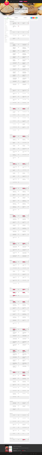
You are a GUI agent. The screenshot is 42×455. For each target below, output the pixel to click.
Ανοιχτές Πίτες (11, 162)
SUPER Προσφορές (6, 19)
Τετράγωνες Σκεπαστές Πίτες (6, 35)
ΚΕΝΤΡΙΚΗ (14, 1)
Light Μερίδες (6, 39)
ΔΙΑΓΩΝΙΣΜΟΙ (17, 1)
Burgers (5, 32)
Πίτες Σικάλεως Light (6, 30)
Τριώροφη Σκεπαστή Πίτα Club (6, 37)
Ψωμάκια (5, 31)
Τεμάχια (5, 23)
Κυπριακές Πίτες (12, 214)
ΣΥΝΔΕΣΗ (25, 1)
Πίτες (5, 24)
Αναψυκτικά (11, 413)
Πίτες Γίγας (6, 25)
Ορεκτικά (11, 30)
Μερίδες (5, 38)
